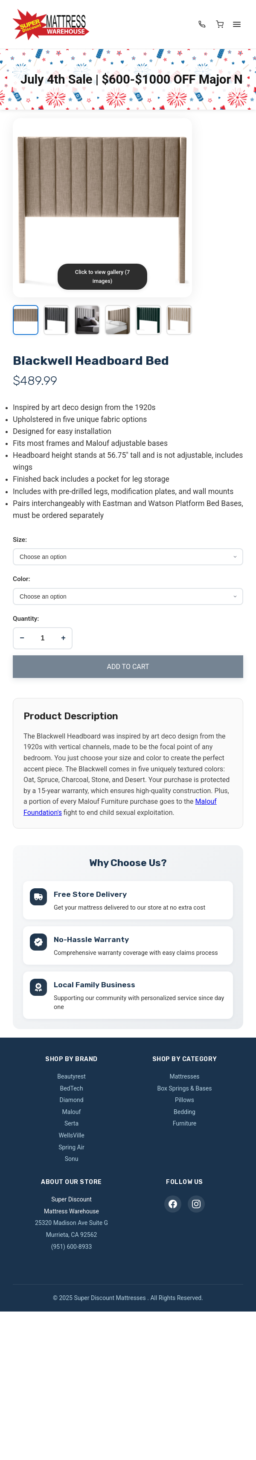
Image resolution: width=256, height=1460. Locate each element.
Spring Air (71, 1144)
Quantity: (26, 618)
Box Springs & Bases (184, 1085)
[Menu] (236, 24)
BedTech (71, 1085)
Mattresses (184, 1074)
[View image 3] (87, 320)
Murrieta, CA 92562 (71, 1232)
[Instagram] (196, 1201)
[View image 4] (118, 320)
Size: (20, 540)
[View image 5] (148, 320)
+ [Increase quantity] (63, 638)
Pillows (184, 1097)
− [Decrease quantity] (22, 638)
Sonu (72, 1156)
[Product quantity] (42, 638)
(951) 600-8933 (71, 1244)
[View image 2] (56, 320)
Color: (21, 579)
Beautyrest (71, 1074)
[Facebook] (172, 1201)
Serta (71, 1121)
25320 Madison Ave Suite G (71, 1220)
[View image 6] (179, 320)
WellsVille (71, 1133)
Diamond (71, 1097)
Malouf (71, 1109)
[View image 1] (25, 320)
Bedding (184, 1109)
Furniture (185, 1121)
